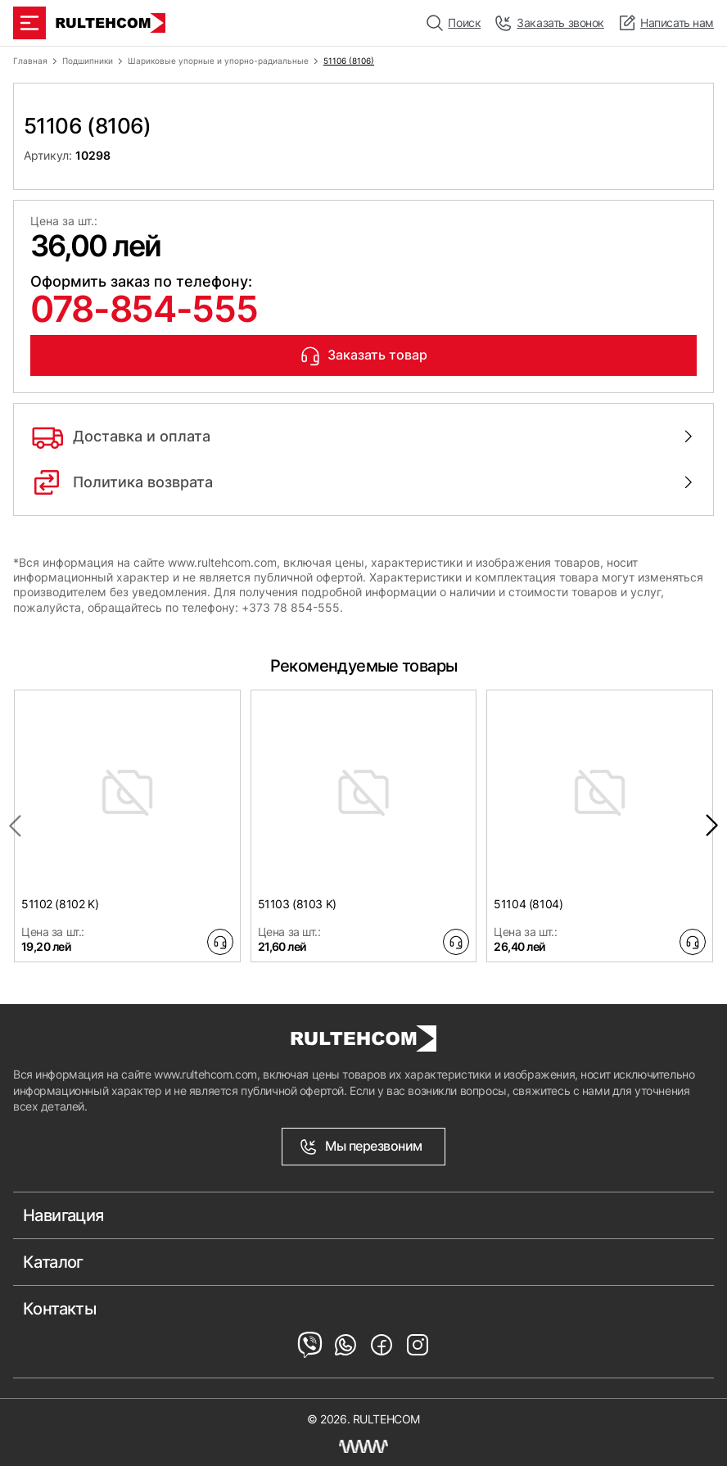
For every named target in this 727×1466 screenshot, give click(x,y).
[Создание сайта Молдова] (363, 1446)
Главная (30, 61)
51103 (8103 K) (297, 904)
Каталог (53, 1262)
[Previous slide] (14, 825)
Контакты (59, 1309)
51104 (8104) (528, 904)
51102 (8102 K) (59, 904)
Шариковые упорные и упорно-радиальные (218, 61)
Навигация (63, 1215)
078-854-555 (143, 309)
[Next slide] (712, 825)
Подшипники (87, 61)
